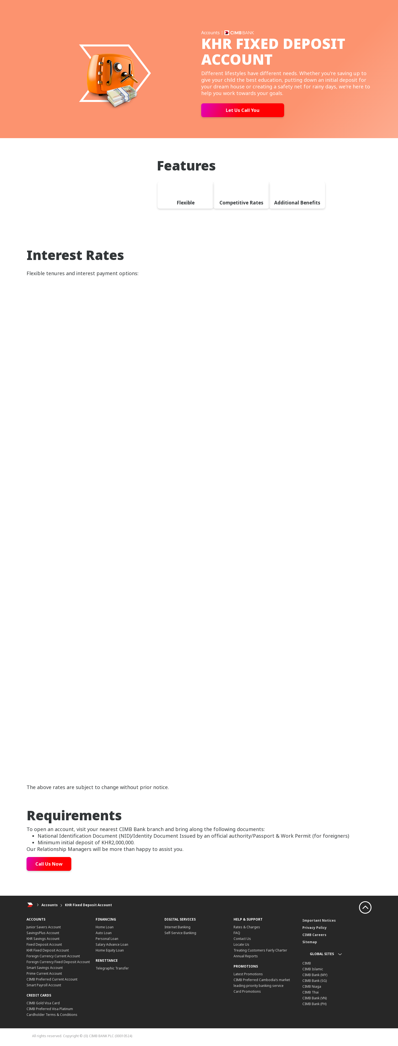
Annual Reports (246, 956)
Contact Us (242, 938)
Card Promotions (247, 991)
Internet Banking (177, 927)
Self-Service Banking (180, 933)
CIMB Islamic (312, 969)
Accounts (49, 905)
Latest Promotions (248, 974)
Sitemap (309, 942)
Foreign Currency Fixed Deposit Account (58, 962)
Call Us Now (50, 864)
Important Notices (319, 920)
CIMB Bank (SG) (314, 980)
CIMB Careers (314, 934)
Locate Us (241, 944)
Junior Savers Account (44, 927)
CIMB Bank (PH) (314, 1004)
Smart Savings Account (45, 967)
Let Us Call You (242, 110)
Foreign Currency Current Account (53, 956)
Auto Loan (104, 933)
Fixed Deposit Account (44, 944)
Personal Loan (107, 938)
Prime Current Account (44, 973)
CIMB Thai (310, 992)
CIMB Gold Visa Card (43, 1003)
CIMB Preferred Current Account (52, 979)
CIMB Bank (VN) (314, 998)
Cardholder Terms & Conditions (52, 1014)
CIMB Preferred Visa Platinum (50, 1008)
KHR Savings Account (43, 938)
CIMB (306, 963)
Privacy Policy (314, 927)
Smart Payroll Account (44, 985)
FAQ (237, 933)
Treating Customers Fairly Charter (260, 950)
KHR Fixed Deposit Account (88, 905)
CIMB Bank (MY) (314, 975)
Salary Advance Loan (112, 944)
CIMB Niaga (311, 986)
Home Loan (105, 927)
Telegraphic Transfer (112, 968)
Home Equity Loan (110, 950)
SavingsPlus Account (43, 933)
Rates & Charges (247, 927)
